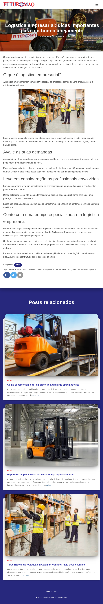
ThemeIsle (62, 598)
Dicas (18, 265)
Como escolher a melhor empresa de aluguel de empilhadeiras (43, 384)
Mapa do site (51, 591)
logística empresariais (26, 269)
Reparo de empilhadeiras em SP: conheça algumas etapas (40, 474)
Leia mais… (37, 395)
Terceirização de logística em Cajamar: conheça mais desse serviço (46, 564)
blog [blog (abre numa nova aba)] (5, 257)
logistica (12, 269)
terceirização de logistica (66, 269)
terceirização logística (87, 269)
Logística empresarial (45, 269)
